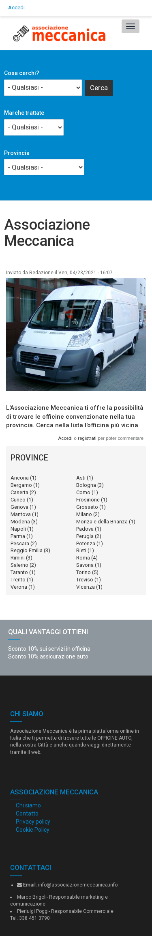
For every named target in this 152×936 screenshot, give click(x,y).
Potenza (85, 543)
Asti (81, 478)
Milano (84, 514)
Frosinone (88, 500)
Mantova (21, 514)
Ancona (20, 478)
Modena (20, 522)
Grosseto (87, 507)
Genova (19, 507)
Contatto (27, 813)
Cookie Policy (32, 829)
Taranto (19, 572)
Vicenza (85, 587)
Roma (83, 558)
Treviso (84, 580)
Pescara (20, 543)
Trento (18, 580)
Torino (83, 572)
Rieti (81, 550)
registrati (87, 438)
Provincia (17, 153)
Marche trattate (24, 113)
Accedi (16, 7)
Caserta (19, 492)
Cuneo (18, 500)
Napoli (18, 529)
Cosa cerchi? (21, 73)
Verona (19, 587)
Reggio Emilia (27, 550)
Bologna (86, 485)
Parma (18, 536)
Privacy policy (33, 821)
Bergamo (21, 485)
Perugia (85, 536)
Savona (85, 565)
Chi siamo (28, 805)
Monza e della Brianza (102, 522)
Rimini (18, 558)
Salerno (19, 565)
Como (83, 492)
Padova (85, 529)
